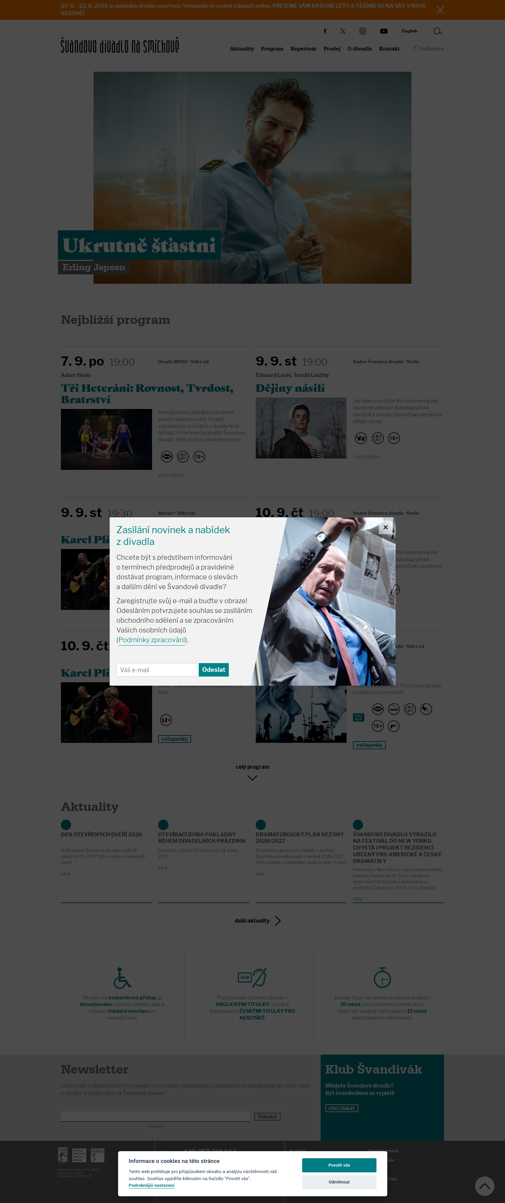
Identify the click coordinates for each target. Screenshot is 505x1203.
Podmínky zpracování (151, 640)
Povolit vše (339, 1165)
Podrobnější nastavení (151, 1185)
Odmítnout (339, 1181)
